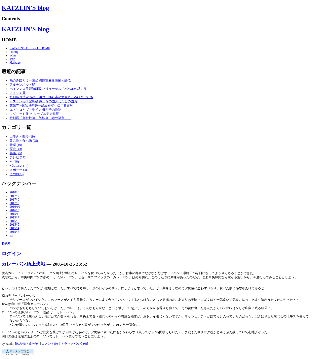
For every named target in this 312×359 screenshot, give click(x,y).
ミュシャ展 (17, 93)
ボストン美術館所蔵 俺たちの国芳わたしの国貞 (43, 101)
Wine (13, 55)
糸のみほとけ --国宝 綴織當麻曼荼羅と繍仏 (40, 80)
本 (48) (14, 161)
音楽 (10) (16, 145)
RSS (6, 243)
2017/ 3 (14, 203)
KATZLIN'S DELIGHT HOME (30, 48)
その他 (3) (17, 174)
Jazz (12, 59)
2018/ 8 (14, 192)
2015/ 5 (14, 224)
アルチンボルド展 (22, 84)
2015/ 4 (14, 228)
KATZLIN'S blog (25, 7)
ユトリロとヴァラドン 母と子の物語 (35, 109)
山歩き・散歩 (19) (22, 136)
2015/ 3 (14, 231)
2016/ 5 (14, 210)
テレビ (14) (17, 157)
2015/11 (15, 213)
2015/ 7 (14, 217)
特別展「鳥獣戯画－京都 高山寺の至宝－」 (40, 118)
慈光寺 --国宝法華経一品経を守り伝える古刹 (41, 105)
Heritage (15, 62)
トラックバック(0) (74, 343)
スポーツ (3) (18, 170)
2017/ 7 (14, 196)
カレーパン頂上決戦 (23, 264)
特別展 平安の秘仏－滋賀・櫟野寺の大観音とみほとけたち (51, 97)
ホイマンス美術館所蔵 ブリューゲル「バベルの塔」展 (48, 88)
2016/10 (15, 206)
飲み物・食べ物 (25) (24, 140)
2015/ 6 (14, 221)
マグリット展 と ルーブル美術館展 (34, 113)
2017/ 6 (14, 199)
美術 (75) (16, 153)
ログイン (11, 253)
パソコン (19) (19, 165)
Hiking (14, 51)
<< (11, 235)
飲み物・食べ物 (27, 343)
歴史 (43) (16, 149)
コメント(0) (49, 343)
